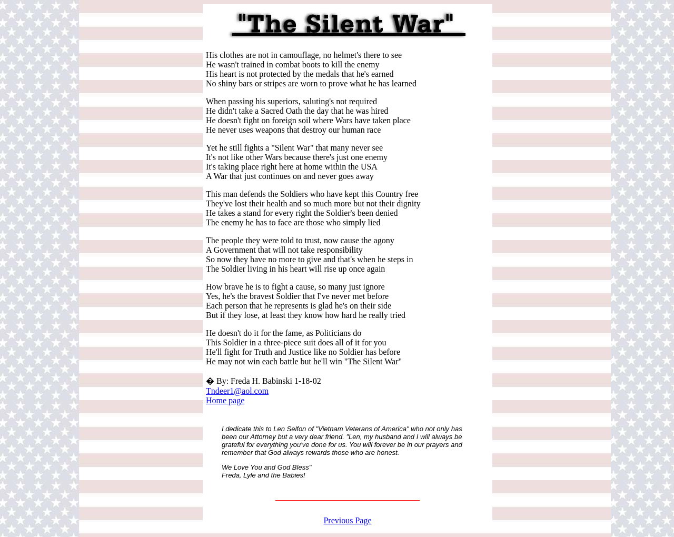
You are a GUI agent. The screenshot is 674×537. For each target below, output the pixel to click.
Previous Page (347, 520)
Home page (225, 400)
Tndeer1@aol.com (237, 390)
